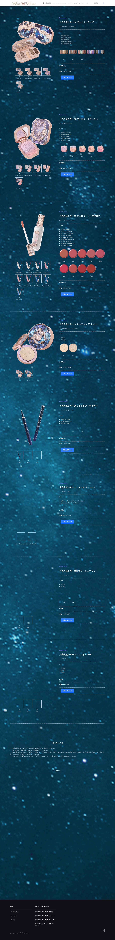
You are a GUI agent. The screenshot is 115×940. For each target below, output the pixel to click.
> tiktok (12, 919)
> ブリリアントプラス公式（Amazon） (44, 915)
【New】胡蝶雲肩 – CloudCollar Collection (54, 3)
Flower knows (63, 18)
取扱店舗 (96, 3)
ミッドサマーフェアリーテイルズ (75, 3)
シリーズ (88, 3)
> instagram (13, 915)
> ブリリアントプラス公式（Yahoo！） (44, 919)
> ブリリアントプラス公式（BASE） (43, 911)
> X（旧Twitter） (15, 911)
